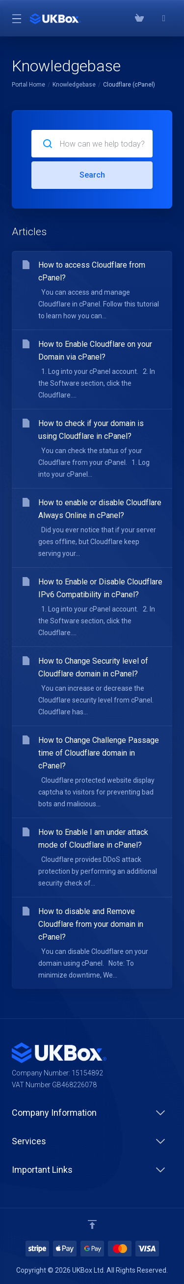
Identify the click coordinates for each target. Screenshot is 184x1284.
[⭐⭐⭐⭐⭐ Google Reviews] (164, 18)
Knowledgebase (74, 84)
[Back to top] (92, 1224)
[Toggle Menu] (15, 18)
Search (92, 175)
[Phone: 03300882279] (152, 18)
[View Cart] (139, 18)
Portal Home (28, 84)
